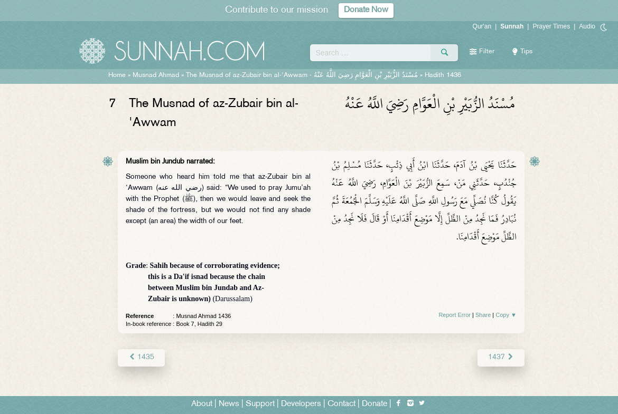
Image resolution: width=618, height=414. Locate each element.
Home (117, 75)
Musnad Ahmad (156, 75)
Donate (374, 404)
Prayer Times (551, 26)
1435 (141, 357)
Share (483, 315)
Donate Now (366, 10)
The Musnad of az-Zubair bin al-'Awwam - (302, 75)
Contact (341, 404)
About (201, 404)
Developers (301, 404)
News (229, 404)
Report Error (454, 315)
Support (260, 404)
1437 (501, 357)
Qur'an (482, 26)
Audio (587, 26)
